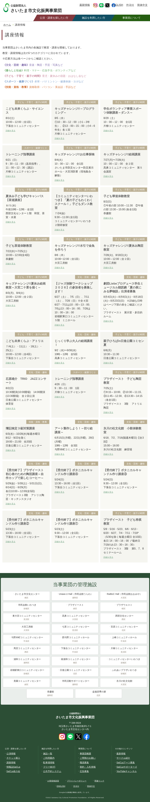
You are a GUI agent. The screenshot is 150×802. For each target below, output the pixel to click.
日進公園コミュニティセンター (75, 672)
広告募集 (84, 771)
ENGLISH (117, 5)
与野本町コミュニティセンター (26, 639)
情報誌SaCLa (13, 767)
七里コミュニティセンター (75, 628)
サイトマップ (100, 5)
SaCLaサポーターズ (126, 767)
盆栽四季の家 (99, 693)
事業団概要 (85, 753)
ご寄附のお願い (88, 758)
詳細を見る (10, 131)
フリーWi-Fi (49, 767)
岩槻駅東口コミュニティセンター (26, 672)
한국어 (130, 5)
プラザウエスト (124, 607)
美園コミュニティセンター (26, 683)
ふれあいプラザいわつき (124, 672)
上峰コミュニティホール (124, 639)
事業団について (131, 17)
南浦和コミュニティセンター (75, 661)
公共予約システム (52, 771)
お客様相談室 (53, 781)
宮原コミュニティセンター (124, 628)
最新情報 (84, 5)
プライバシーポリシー (76, 781)
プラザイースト (75, 607)
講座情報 (11, 762)
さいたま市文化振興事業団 (39, 7)
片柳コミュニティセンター (124, 650)
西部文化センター (124, 617)
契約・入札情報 (88, 767)
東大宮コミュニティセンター (26, 617)
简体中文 (142, 5)
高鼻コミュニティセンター (75, 617)
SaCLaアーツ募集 (125, 762)
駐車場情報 (48, 762)
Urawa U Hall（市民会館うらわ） (75, 596)
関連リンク (99, 781)
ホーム (7, 24)
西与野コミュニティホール (75, 639)
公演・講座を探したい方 (54, 17)
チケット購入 (13, 758)
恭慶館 (50, 693)
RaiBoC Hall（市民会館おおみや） (124, 596)
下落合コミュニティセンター (75, 650)
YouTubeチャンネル (126, 771)
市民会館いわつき (26, 607)
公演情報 (11, 753)
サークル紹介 (123, 758)
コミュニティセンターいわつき (124, 661)
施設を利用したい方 (93, 17)
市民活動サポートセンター (75, 683)
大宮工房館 (26, 628)
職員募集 (84, 762)
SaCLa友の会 (13, 771)
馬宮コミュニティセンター (26, 650)
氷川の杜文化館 (124, 683)
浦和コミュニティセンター (26, 661)
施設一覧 (47, 753)
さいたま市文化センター (26, 596)
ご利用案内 (48, 758)
